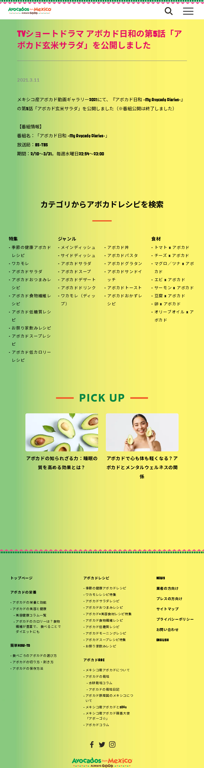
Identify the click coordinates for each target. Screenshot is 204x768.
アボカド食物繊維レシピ (31, 300)
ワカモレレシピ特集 (101, 595)
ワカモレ (20, 264)
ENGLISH (162, 640)
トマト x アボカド (172, 248)
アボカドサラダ (27, 272)
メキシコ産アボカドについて (108, 670)
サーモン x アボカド (174, 288)
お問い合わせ (167, 630)
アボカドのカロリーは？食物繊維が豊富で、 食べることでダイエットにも (38, 627)
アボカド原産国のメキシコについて (109, 698)
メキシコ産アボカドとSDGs (106, 707)
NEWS (160, 578)
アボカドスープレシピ (31, 341)
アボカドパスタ (122, 256)
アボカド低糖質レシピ (31, 316)
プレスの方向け (169, 599)
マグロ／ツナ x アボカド (174, 268)
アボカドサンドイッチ (125, 276)
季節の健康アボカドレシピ (31, 252)
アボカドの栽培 (97, 677)
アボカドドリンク (78, 288)
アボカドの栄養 (23, 593)
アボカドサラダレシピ (103, 601)
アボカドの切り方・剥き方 (33, 662)
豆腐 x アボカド (170, 296)
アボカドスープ (76, 272)
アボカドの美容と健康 (30, 609)
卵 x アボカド (167, 304)
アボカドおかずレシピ (125, 300)
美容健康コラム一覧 (31, 615)
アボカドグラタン (125, 264)
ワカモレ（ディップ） (78, 300)
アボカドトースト (124, 288)
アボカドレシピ (96, 578)
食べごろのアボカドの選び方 (35, 656)
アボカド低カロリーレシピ (31, 357)
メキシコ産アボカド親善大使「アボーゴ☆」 (108, 716)
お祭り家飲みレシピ (31, 328)
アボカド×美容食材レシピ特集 (109, 614)
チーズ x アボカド (172, 256)
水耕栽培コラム (101, 683)
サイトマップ (167, 609)
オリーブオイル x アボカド (174, 316)
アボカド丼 (118, 248)
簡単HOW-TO (20, 646)
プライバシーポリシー (175, 620)
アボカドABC (94, 660)
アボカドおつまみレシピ (31, 284)
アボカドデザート (78, 280)
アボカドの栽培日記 (104, 690)
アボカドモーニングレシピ (106, 633)
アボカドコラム (97, 725)
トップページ (21, 578)
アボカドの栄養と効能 (30, 603)
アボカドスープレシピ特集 (106, 640)
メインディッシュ (78, 248)
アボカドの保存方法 (28, 669)
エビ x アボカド (170, 280)
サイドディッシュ (78, 256)
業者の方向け (167, 589)
